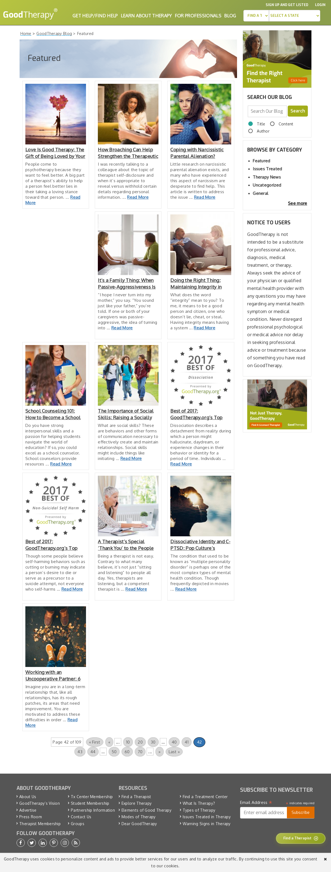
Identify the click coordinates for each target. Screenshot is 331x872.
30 (153, 742)
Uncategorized (267, 185)
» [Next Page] (159, 751)
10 (128, 742)
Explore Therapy (137, 803)
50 (114, 751)
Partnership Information (93, 810)
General (260, 193)
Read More (138, 197)
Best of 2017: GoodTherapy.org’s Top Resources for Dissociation (199, 414)
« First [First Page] (94, 742)
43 (79, 751)
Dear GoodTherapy (139, 823)
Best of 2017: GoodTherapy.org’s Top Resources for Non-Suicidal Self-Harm (55, 545)
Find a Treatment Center (205, 796)
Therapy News (267, 177)
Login (320, 5)
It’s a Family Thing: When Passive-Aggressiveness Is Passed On (127, 283)
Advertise (28, 810)
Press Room (30, 816)
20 (140, 742)
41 (187, 742)
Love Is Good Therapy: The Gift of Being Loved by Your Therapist (55, 153)
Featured (261, 160)
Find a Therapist (136, 796)
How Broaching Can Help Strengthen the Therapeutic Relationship (128, 153)
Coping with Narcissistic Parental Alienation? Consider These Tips (197, 153)
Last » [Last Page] (174, 751)
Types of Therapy (199, 810)
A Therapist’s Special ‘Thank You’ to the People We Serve (126, 545)
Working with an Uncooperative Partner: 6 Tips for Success (52, 675)
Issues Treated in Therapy (207, 816)
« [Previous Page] (109, 742)
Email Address (256, 802)
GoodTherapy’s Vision (39, 803)
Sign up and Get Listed (287, 5)
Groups (77, 823)
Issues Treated (267, 168)
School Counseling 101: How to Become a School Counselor (53, 414)
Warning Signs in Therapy (207, 823)
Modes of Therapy (139, 816)
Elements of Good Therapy (146, 810)
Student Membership (90, 803)
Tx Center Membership (92, 796)
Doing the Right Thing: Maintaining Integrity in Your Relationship (196, 283)
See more (297, 203)
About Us (27, 796)
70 (140, 751)
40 (174, 742)
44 (93, 751)
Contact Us (81, 816)
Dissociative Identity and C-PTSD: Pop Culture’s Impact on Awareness (200, 545)
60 (127, 751)
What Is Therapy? (199, 803)
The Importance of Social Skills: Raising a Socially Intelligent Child (126, 414)
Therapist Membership (40, 823)
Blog (230, 15)
